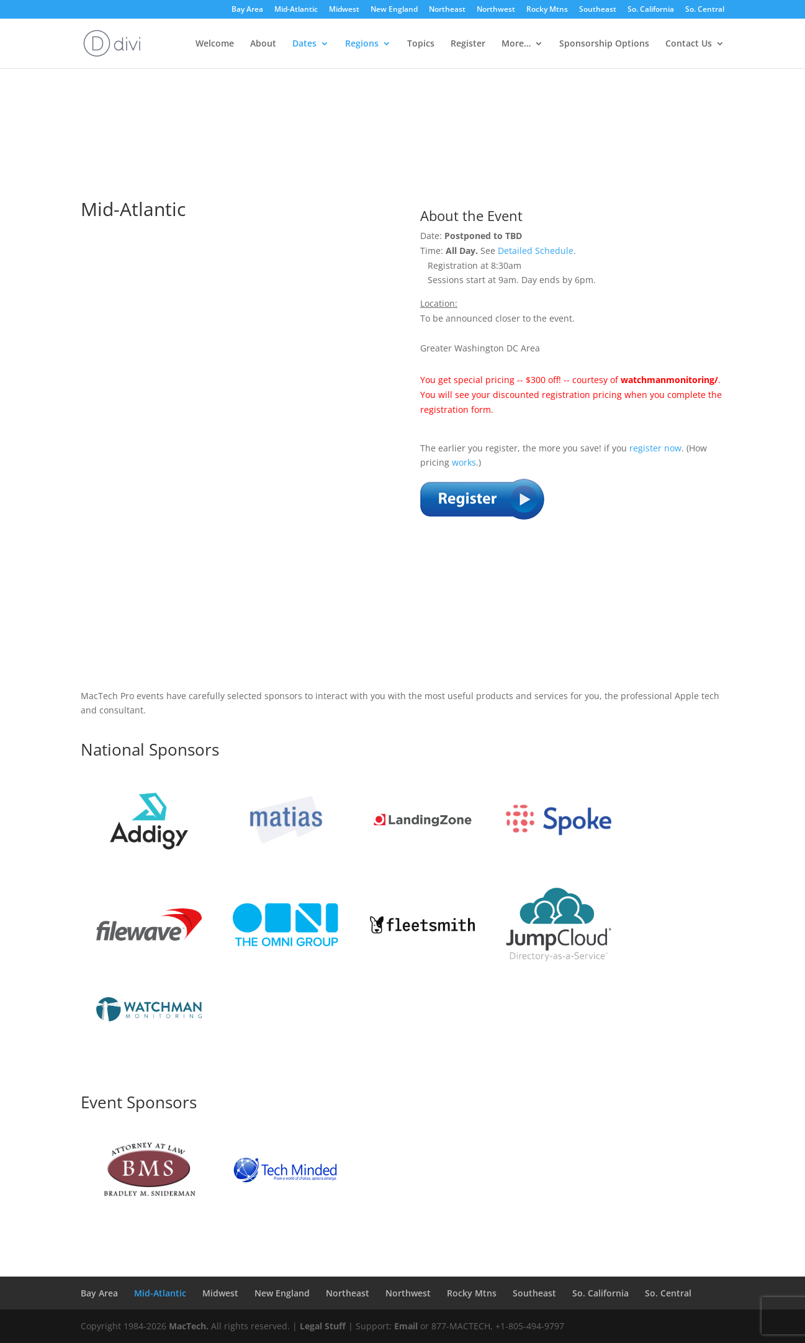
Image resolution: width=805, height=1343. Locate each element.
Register (468, 44)
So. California (650, 10)
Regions (362, 44)
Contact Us (688, 44)
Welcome (215, 44)
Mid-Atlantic (296, 10)
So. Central (704, 10)
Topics (420, 44)
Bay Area (247, 10)
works (464, 462)
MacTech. (189, 1326)
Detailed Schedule (535, 250)
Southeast (597, 10)
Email (406, 1326)
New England (394, 10)
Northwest (496, 10)
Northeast (447, 10)
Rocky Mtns (547, 10)
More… (516, 44)
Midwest (344, 10)
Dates (304, 44)
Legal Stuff (323, 1326)
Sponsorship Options (604, 44)
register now (655, 448)
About (263, 44)
